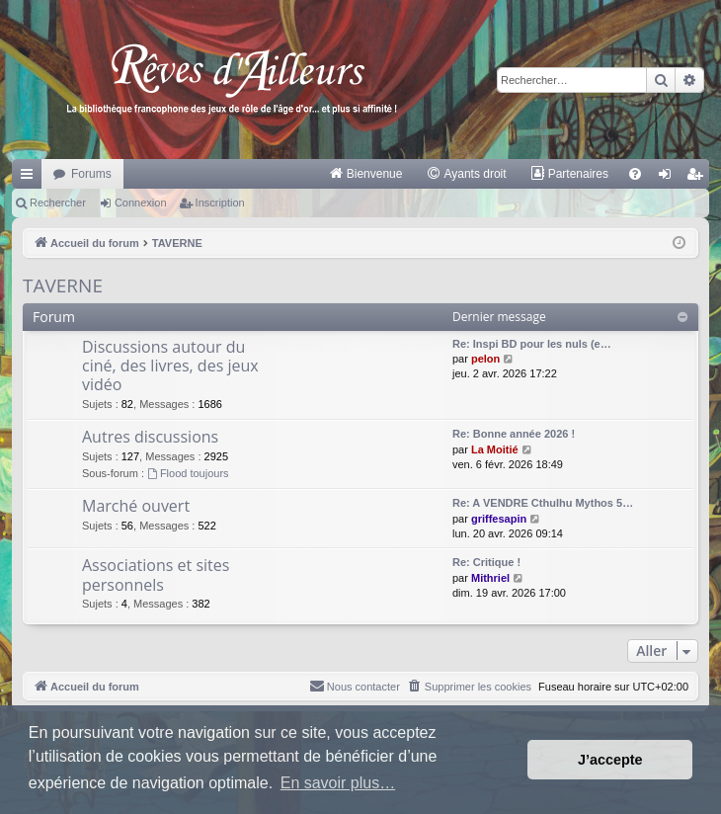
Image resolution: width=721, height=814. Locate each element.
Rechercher (58, 202)
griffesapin (498, 519)
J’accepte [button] (610, 760)
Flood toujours (188, 473)
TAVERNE (63, 285)
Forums (91, 174)
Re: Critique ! (486, 562)
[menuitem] (366, 174)
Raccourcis (30, 178)
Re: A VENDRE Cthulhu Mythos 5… (542, 503)
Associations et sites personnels (155, 574)
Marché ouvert (136, 506)
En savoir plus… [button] (338, 782)
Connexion (141, 202)
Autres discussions (150, 437)
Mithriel (490, 578)
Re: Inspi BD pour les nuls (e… (531, 344)
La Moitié (495, 449)
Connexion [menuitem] (669, 178)
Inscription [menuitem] (698, 178)
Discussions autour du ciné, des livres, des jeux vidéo (170, 366)
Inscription (220, 202)
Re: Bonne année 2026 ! (513, 434)
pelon (485, 359)
